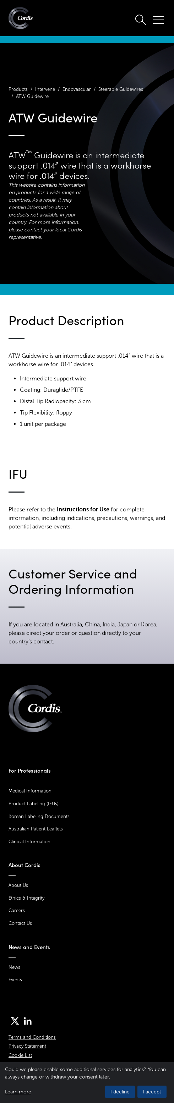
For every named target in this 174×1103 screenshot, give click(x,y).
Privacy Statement (27, 1046)
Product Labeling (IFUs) (34, 803)
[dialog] (87, 1082)
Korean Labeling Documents (39, 816)
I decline (120, 1092)
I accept (152, 1092)
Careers (17, 910)
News (14, 967)
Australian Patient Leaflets (36, 829)
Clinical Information (29, 841)
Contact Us (20, 923)
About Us (18, 885)
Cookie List (20, 1055)
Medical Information (30, 791)
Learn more (18, 1092)
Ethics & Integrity (26, 898)
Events (15, 979)
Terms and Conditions (32, 1037)
